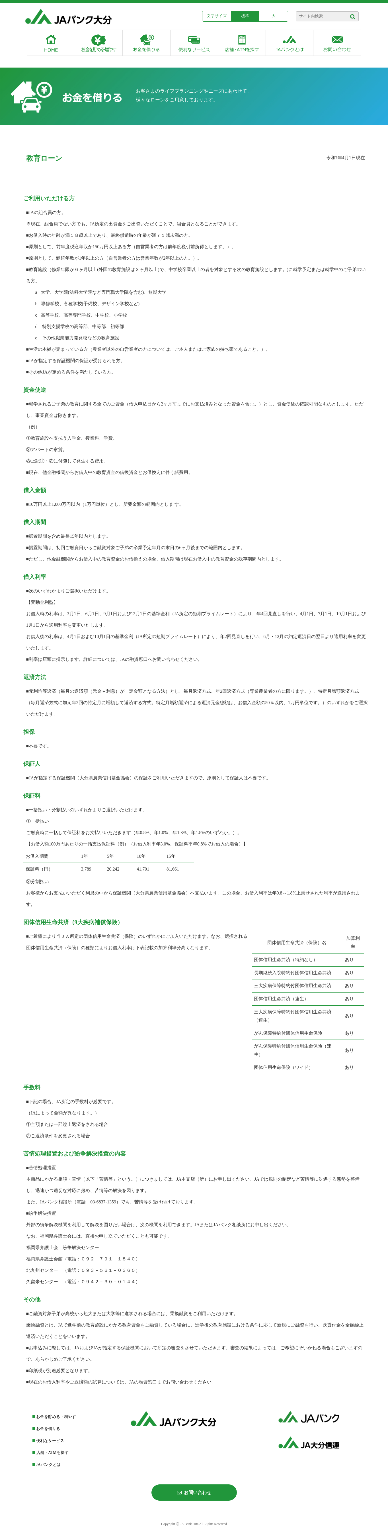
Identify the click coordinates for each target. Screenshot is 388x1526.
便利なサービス (48, 1441)
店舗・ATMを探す (50, 1452)
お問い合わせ (194, 1492)
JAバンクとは (46, 1464)
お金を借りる (46, 1429)
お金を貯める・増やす (54, 1417)
